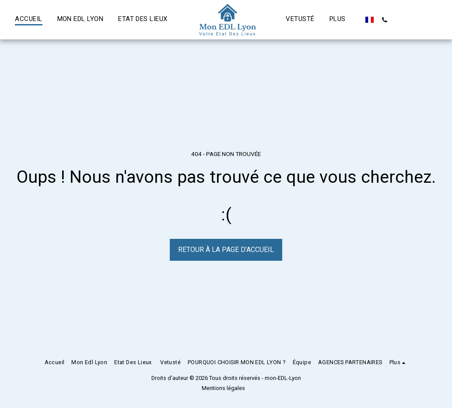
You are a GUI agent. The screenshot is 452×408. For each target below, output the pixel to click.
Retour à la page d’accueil (226, 249)
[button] (385, 19)
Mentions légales (223, 388)
